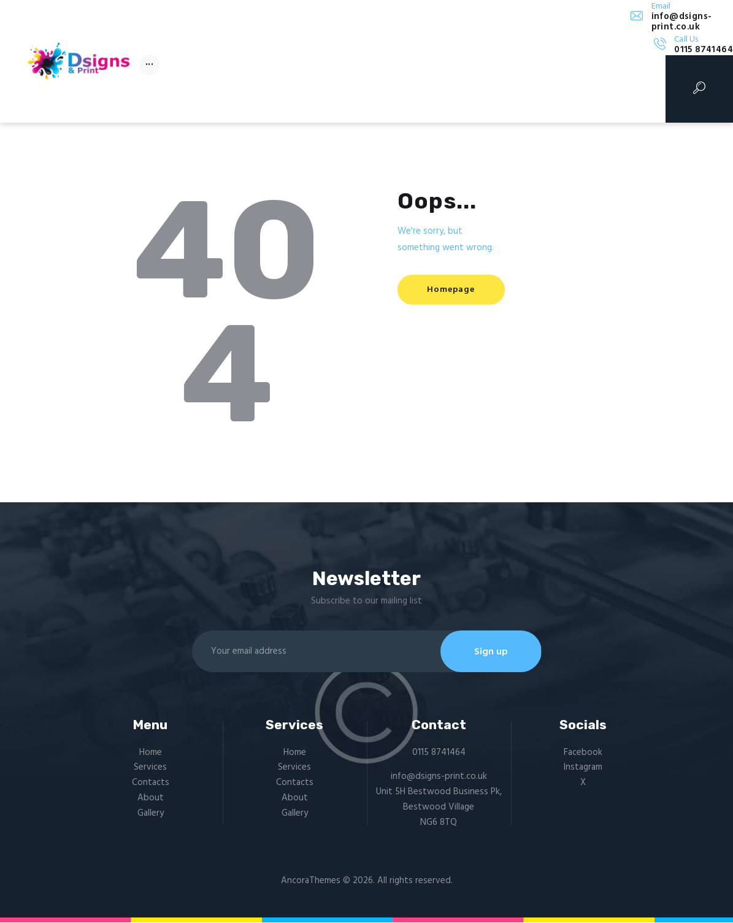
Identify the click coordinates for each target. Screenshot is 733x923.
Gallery (150, 813)
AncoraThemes (310, 881)
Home (150, 753)
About (150, 798)
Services (150, 767)
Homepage (451, 290)
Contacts (150, 783)
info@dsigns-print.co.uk (439, 777)
